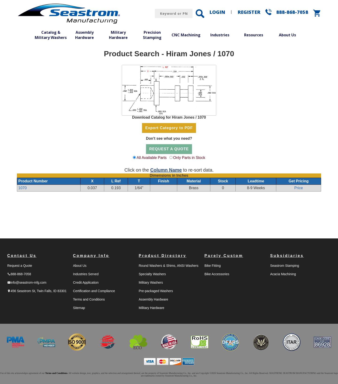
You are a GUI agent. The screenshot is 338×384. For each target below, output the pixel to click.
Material (194, 181)
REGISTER (249, 12)
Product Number (33, 181)
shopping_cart (317, 13)
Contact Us (21, 256)
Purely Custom (223, 256)
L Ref (116, 181)
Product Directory (162, 256)
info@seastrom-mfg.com (26, 282)
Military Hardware (118, 35)
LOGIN (217, 12)
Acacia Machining (283, 274)
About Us (287, 35)
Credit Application (86, 282)
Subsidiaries (287, 256)
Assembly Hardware (84, 35)
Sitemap (79, 308)
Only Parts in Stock (189, 158)
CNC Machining (186, 35)
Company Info (91, 256)
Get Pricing (298, 181)
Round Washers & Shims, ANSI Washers (168, 265)
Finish (163, 181)
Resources (253, 35)
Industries (219, 35)
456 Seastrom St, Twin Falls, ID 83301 (37, 291)
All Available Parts (152, 158)
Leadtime (256, 181)
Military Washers (151, 282)
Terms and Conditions (89, 299)
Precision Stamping (152, 35)
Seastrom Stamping (284, 265)
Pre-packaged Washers (156, 291)
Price (298, 188)
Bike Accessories (216, 274)
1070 (22, 188)
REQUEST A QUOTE (169, 149)
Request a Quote (19, 265)
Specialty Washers (152, 274)
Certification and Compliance (94, 291)
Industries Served (86, 274)
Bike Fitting (212, 265)
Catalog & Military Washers (51, 35)
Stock (223, 181)
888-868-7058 (292, 12)
